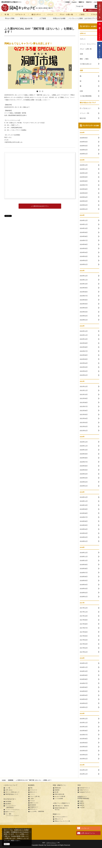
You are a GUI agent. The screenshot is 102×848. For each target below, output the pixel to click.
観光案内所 (33, 805)
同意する (6, 844)
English (74, 2)
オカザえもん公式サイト (61, 816)
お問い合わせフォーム (88, 833)
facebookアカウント (84, 788)
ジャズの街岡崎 (59, 798)
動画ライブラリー (10, 811)
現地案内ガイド (34, 807)
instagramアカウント (84, 792)
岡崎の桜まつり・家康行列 (62, 805)
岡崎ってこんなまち (100, 31)
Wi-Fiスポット (33, 809)
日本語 (67, 2)
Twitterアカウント (84, 790)
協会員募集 (8, 801)
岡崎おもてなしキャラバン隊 (62, 821)
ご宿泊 (32, 798)
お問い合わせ (8, 790)
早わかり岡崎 (9, 18)
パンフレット (85, 828)
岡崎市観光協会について (11, 794)
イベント (32, 794)
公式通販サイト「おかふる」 (99, 50)
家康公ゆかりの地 (26, 18)
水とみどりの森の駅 (60, 796)
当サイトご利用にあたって (12, 792)
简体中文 (89, 2)
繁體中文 (81, 2)
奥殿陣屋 (57, 790)
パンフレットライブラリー (12, 809)
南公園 (56, 792)
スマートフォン (51, 842)
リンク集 (7, 788)
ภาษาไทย (96, 2)
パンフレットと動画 (76, 18)
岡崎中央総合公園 (59, 794)
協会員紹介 (8, 803)
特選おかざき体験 (59, 18)
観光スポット (33, 792)
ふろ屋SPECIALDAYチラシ (40, 206)
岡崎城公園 (58, 788)
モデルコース (33, 790)
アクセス (32, 800)
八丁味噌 (43, 18)
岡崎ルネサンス (59, 819)
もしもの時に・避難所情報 (37, 811)
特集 (31, 788)
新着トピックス (34, 803)
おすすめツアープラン (92, 18)
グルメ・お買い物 (34, 796)
